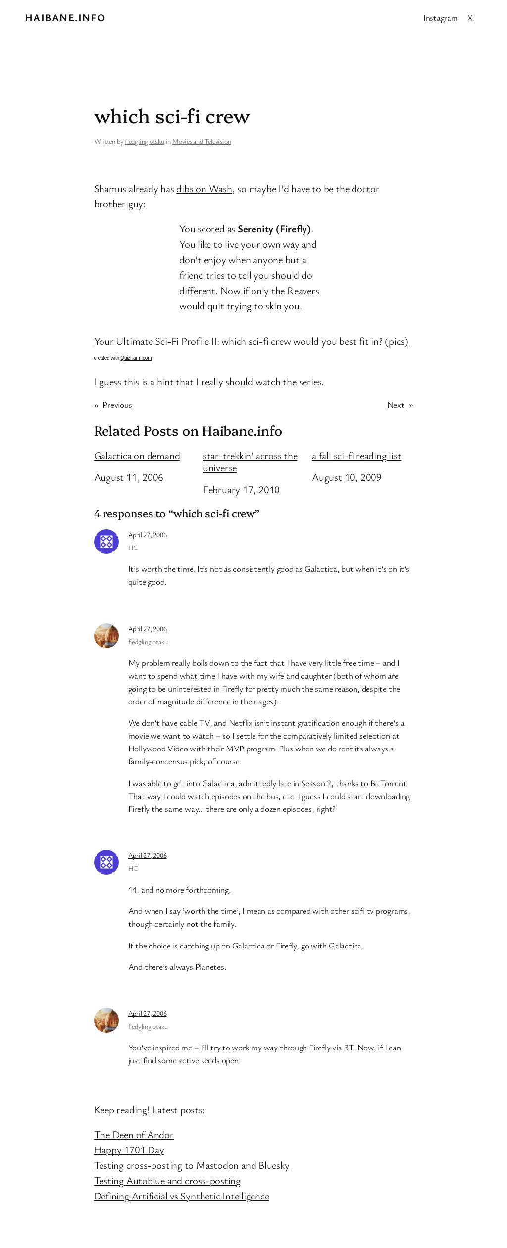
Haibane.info (65, 17)
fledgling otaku (144, 141)
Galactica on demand (137, 455)
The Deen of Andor (134, 1134)
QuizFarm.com (136, 358)
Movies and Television (201, 141)
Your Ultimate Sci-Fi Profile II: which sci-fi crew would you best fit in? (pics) (251, 341)
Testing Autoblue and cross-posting (167, 1180)
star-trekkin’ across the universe (250, 461)
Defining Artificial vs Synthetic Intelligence (181, 1195)
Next (396, 404)
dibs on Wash (204, 188)
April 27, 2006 (147, 534)
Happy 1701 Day (129, 1149)
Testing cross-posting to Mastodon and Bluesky (192, 1165)
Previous (117, 404)
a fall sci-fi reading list (356, 455)
